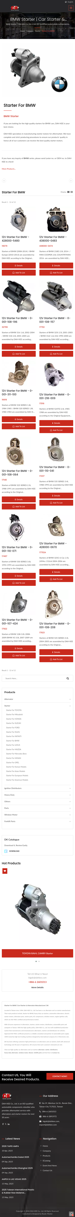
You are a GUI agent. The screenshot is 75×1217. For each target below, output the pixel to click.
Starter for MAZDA (13, 749)
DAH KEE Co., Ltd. (37, 1211)
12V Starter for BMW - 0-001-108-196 (17, 320)
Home (22, 31)
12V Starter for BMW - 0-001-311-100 (17, 392)
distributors (53, 1050)
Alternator (8, 699)
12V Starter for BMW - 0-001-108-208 (55, 625)
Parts (6, 808)
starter (47, 1050)
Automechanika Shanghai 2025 (17, 1168)
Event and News (50, 1165)
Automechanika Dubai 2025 (15, 1157)
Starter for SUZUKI (13, 723)
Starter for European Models (17, 775)
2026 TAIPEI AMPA (10, 1146)
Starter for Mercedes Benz (16, 754)
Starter (37, 31)
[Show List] (71, 191)
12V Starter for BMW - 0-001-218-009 (55, 396)
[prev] (4, 181)
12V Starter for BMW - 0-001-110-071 (17, 549)
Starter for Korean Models (16, 767)
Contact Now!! (59, 1077)
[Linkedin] (8, 1124)
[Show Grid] (68, 191)
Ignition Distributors (13, 788)
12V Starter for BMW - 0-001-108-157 (55, 320)
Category (29, 31)
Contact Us (55, 1053)
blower (31, 1053)
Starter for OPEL (12, 762)
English (70, 2)
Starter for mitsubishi (14, 714)
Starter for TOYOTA (14, 710)
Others (7, 801)
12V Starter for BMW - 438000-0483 (53, 238)
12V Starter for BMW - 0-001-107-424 (17, 621)
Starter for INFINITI (13, 736)
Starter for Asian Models (15, 771)
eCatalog (46, 1160)
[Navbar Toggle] (71, 7)
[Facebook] (3, 1124)
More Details (37, 987)
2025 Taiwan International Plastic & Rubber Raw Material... (18, 1191)
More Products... (9, 169)
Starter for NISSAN (13, 758)
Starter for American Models (17, 780)
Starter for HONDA (13, 719)
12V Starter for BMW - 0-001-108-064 (17, 472)
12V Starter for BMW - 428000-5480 (15, 238)
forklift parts (38, 1053)
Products (46, 1155)
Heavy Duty (9, 795)
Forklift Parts (9, 821)
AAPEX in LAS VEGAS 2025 (14, 1179)
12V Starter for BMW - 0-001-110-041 (55, 469)
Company (47, 1151)
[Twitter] (6, 1124)
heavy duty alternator (11, 1053)
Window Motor (11, 814)
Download (11, 851)
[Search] (32, 678)
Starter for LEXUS (13, 745)
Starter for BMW (48, 31)
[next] (71, 181)
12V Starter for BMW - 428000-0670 (53, 545)
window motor (23, 1053)
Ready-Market (47, 1214)
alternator (41, 1050)
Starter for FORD (13, 728)
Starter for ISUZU (13, 732)
